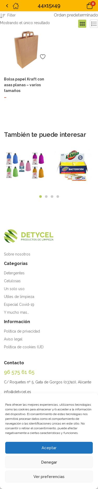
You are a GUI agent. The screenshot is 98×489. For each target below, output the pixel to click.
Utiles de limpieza (19, 297)
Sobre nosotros (17, 254)
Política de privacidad (22, 331)
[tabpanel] (25, 167)
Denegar (49, 462)
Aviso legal (13, 339)
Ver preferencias (49, 476)
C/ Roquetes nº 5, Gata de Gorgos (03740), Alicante (47, 382)
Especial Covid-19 (19, 304)
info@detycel (15, 392)
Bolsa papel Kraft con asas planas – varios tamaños (24, 85)
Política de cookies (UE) (24, 347)
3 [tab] (52, 196)
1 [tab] (40, 196)
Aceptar (49, 447)
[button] (83, 5)
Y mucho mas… (16, 312)
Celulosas (12, 281)
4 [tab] (57, 196)
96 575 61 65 (19, 372)
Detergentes (14, 273)
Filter (8, 16)
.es (28, 392)
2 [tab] (46, 196)
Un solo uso (14, 289)
